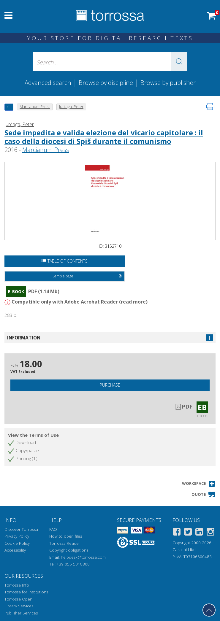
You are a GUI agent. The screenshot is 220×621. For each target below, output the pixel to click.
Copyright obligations (68, 550)
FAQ (53, 529)
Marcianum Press (45, 150)
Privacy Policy (16, 536)
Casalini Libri (184, 549)
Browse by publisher (168, 82)
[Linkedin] (199, 533)
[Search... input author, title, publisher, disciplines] (110, 61)
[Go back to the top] (209, 610)
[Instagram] (210, 533)
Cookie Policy (17, 543)
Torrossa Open (18, 599)
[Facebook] (177, 533)
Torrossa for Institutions (26, 592)
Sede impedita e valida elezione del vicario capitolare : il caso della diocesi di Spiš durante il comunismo (103, 137)
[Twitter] (188, 533)
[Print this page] (210, 106)
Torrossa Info (16, 585)
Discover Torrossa (21, 529)
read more (133, 301)
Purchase (110, 385)
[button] (179, 61)
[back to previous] (8, 107)
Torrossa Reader (64, 543)
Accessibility (15, 550)
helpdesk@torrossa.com (83, 557)
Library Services (18, 606)
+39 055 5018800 (73, 564)
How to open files (65, 536)
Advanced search (48, 82)
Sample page (87, 276)
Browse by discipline (106, 82)
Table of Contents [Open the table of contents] (65, 261)
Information (23, 337)
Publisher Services (21, 613)
